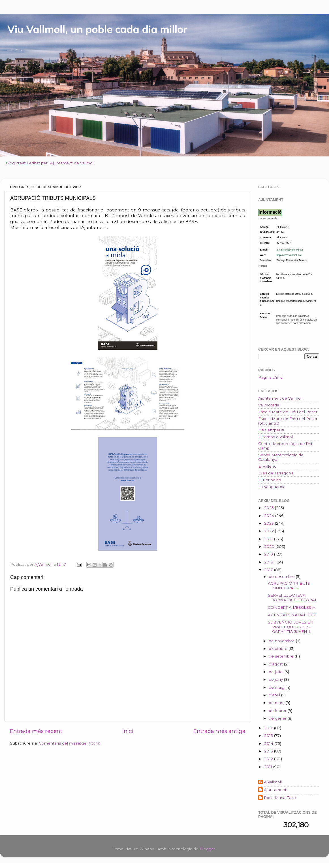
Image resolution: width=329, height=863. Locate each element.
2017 (269, 569)
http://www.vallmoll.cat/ (289, 255)
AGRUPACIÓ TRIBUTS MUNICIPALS (289, 585)
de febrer (278, 710)
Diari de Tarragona (275, 473)
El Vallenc (267, 466)
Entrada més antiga (219, 731)
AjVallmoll (273, 782)
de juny (276, 679)
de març (277, 702)
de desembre (282, 576)
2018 (269, 562)
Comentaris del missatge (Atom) (69, 743)
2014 (269, 743)
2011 (268, 766)
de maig (277, 687)
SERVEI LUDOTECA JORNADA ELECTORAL (292, 597)
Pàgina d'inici (270, 377)
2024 (269, 515)
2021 (269, 539)
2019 (269, 554)
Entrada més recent (36, 731)
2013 (269, 751)
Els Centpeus (271, 430)
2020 (269, 546)
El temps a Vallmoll (276, 436)
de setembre (282, 656)
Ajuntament (275, 789)
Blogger (207, 849)
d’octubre (279, 648)
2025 (269, 507)
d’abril (275, 695)
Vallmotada (268, 405)
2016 (269, 728)
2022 (269, 531)
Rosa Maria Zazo (280, 797)
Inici (127, 731)
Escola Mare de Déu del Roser (287, 412)
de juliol (277, 671)
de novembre (282, 641)
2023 (269, 523)
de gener (278, 718)
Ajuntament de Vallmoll (280, 398)
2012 (269, 758)
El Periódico (269, 480)
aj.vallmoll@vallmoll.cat (290, 249)
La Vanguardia (271, 486)
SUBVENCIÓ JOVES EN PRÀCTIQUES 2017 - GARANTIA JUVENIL (290, 626)
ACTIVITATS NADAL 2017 (292, 614)
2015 (269, 735)
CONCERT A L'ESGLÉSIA (291, 607)
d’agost (276, 664)
